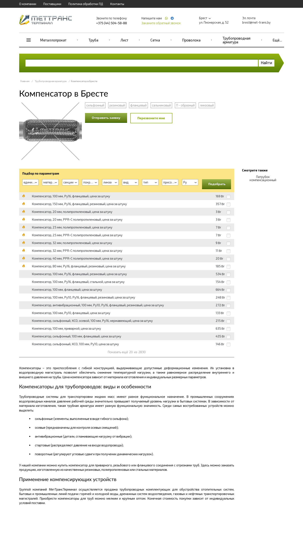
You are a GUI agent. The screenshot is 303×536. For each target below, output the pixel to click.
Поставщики (52, 4)
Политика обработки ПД (85, 4)
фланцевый (138, 105)
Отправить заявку (106, 117)
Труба (93, 40)
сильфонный (95, 105)
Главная (24, 81)
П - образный (185, 105)
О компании (27, 4)
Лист (124, 40)
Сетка (155, 40)
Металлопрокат (53, 40)
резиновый (117, 105)
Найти (266, 62)
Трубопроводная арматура (236, 40)
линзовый (207, 105)
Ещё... (277, 40)
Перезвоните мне (151, 118)
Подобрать (217, 184)
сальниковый (161, 105)
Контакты (117, 4)
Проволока (191, 40)
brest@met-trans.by (256, 22)
